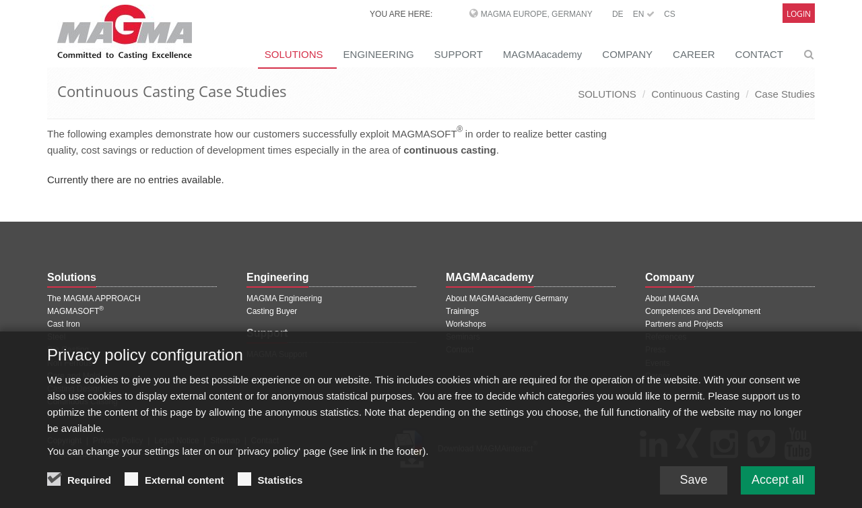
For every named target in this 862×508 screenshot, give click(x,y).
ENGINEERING (378, 54)
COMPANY (627, 54)
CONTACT (759, 54)
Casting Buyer (271, 311)
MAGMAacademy (543, 54)
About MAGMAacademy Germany (507, 298)
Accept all (778, 488)
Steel (56, 337)
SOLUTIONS (294, 54)
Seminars (463, 337)
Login (799, 14)
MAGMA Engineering (284, 298)
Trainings (462, 311)
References (665, 337)
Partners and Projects (684, 324)
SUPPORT (458, 54)
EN (644, 14)
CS (669, 14)
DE (618, 14)
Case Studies (785, 94)
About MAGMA (672, 298)
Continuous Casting (695, 94)
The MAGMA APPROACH (94, 298)
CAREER (694, 54)
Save (693, 488)
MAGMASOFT (75, 311)
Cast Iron (63, 324)
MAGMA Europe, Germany (537, 14)
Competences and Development (702, 311)
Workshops (466, 324)
